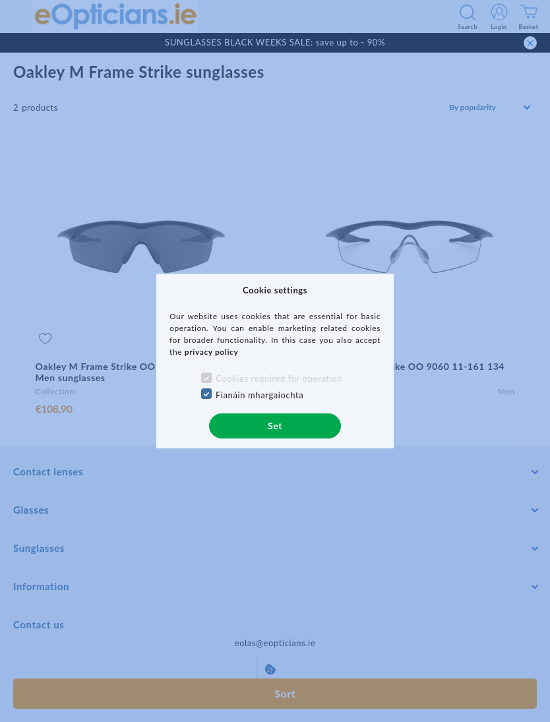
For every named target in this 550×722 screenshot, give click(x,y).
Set (275, 425)
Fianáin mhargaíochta (260, 395)
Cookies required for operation (279, 378)
